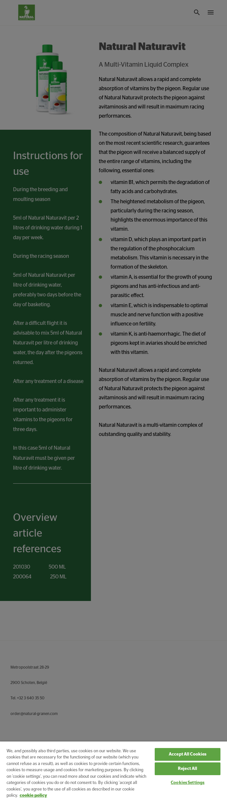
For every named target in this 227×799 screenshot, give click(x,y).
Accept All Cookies (187, 754)
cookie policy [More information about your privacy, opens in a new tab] (33, 795)
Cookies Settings (187, 783)
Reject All (187, 769)
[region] (113, 770)
